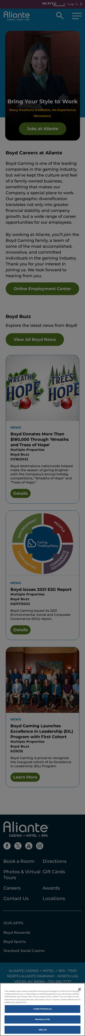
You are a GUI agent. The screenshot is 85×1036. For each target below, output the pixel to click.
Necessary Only (42, 1022)
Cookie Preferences (42, 1012)
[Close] (80, 992)
